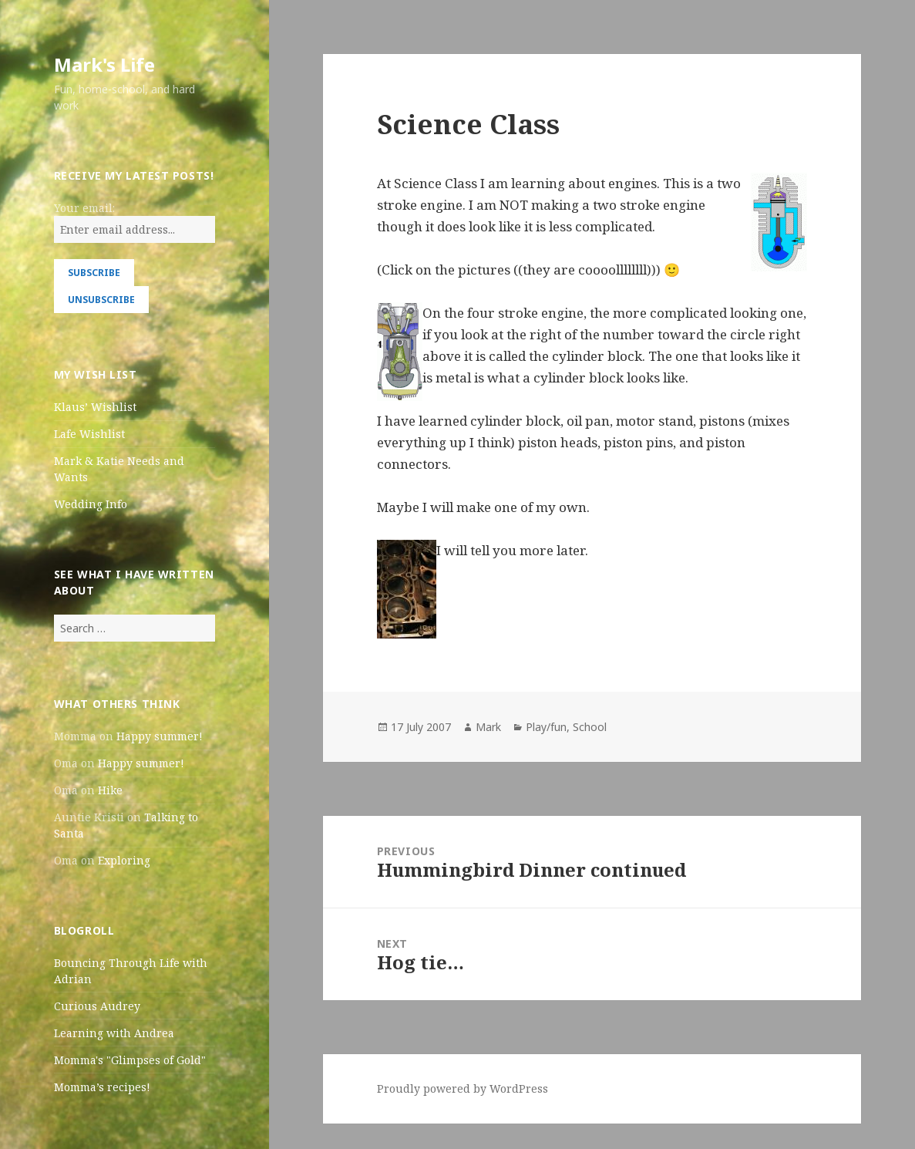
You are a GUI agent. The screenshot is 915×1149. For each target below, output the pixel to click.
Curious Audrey (97, 1006)
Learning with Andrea (114, 1033)
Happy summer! (159, 736)
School (590, 726)
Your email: (84, 207)
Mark (488, 726)
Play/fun (546, 726)
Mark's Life (104, 64)
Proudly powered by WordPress (462, 1088)
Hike (110, 790)
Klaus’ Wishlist (95, 406)
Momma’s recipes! (102, 1087)
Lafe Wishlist (89, 433)
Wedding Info (90, 504)
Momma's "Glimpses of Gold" (130, 1060)
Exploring (124, 860)
